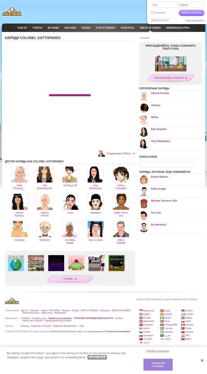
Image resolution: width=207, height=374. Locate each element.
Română (189, 325)
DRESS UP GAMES (121, 310)
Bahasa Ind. (149, 311)
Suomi (146, 328)
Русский (189, 332)
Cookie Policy (97, 357)
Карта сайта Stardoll (32, 320)
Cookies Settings (157, 351)
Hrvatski (147, 318)
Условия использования (117, 331)
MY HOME (55, 310)
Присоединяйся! (195, 20)
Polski (188, 321)
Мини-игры (47, 313)
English (146, 314)
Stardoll (12, 11)
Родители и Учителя (41, 326)
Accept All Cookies (158, 364)
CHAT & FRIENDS (89, 310)
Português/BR (170, 325)
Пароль (184, 5)
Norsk (167, 321)
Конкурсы (105, 310)
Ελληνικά (168, 332)
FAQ (81, 326)
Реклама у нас (39, 318)
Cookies (119, 318)
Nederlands (148, 321)
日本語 (167, 339)
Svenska (168, 328)
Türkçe (188, 328)
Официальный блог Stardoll (57, 320)
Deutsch (189, 311)
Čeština (147, 332)
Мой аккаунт (60, 313)
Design (75, 310)
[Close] (202, 360)
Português (148, 325)
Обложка (34, 310)
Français (189, 314)
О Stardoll (25, 318)
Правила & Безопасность (65, 326)
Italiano (167, 318)
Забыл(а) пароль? (160, 20)
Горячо (44, 310)
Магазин (66, 310)
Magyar (188, 318)
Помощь (25, 326)
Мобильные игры (31, 313)
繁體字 (188, 339)
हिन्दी (187, 335)
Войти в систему (191, 13)
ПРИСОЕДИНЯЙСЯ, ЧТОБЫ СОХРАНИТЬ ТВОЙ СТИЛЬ (170, 47)
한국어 (146, 342)
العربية (167, 335)
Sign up (24, 310)
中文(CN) (147, 339)
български (148, 335)
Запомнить (160, 13)
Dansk (167, 311)
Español (168, 314)
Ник (155, 5)
